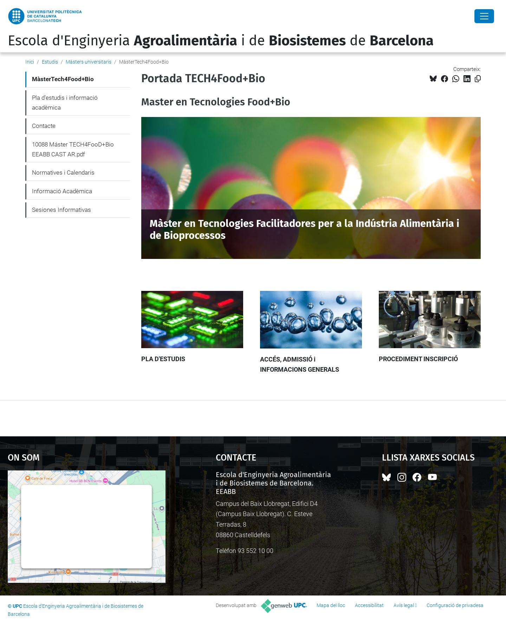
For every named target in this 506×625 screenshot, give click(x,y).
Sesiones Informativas (61, 209)
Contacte (44, 125)
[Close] (484, 16)
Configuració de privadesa (455, 605)
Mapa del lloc (331, 605)
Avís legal (404, 605)
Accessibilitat (369, 605)
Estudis (50, 62)
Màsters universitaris (88, 62)
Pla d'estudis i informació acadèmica (65, 102)
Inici (29, 62)
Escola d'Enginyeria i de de (221, 40)
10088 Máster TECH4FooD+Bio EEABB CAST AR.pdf (73, 149)
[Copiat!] (478, 79)
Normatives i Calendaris (63, 172)
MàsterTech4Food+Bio (63, 79)
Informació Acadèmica (62, 191)
